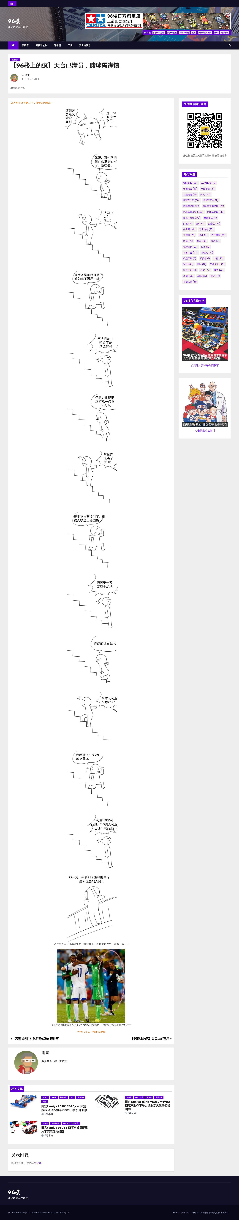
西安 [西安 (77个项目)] (205, 270)
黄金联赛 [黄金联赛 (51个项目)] (190, 281)
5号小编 (47, 1114)
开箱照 (57, 45)
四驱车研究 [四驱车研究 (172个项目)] (191, 217)
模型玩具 (15, 60)
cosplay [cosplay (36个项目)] (190, 182)
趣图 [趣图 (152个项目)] (188, 275)
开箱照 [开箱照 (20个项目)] (189, 235)
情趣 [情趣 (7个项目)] (203, 235)
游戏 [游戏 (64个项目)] (188, 264)
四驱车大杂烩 (158, 32)
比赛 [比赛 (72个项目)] (218, 258)
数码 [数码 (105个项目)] (202, 241)
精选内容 (80, 1097)
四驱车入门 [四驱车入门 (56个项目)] (191, 200)
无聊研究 (224, 32)
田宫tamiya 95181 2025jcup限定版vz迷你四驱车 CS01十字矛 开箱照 (64, 1108)
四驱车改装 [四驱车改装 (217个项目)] (215, 212)
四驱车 (25, 45)
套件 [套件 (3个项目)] (200, 223)
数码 (216, 32)
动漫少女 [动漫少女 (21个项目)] (208, 188)
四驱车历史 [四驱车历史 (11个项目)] (210, 200)
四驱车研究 (184, 32)
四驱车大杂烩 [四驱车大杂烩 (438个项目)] (193, 212)
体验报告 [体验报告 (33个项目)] (190, 188)
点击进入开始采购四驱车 (205, 365)
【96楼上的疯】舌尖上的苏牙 (151, 1038)
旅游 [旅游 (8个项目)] (215, 241)
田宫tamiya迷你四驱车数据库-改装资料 (210, 1212)
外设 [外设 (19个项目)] (188, 223)
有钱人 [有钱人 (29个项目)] (207, 252)
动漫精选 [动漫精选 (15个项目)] (190, 194)
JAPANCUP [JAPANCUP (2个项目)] (208, 182)
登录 (38, 1163)
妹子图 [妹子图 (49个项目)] (189, 229)
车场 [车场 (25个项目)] (202, 275)
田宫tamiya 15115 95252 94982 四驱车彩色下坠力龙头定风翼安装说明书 (147, 1105)
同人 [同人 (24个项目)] (205, 194)
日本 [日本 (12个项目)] (205, 246)
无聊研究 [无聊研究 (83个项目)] (190, 246)
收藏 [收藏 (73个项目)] (188, 241)
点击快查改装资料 (205, 430)
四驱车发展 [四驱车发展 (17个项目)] (191, 206)
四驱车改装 (172, 32)
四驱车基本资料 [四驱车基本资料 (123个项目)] (213, 206)
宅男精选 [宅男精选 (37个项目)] (206, 229)
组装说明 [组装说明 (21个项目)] (190, 270)
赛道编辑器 (85, 45)
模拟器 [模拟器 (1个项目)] (205, 258)
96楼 (14, 21)
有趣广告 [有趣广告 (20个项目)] (190, 252)
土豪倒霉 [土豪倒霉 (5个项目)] (210, 217)
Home (176, 1212)
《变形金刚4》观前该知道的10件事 (35, 1038)
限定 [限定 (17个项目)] (215, 275)
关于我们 (185, 1212)
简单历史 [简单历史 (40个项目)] (217, 264)
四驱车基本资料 (205, 32)
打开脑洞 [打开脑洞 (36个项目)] (218, 235)
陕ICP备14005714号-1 (18, 1212)
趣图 (194, 32)
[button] (230, 45)
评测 (44, 1102)
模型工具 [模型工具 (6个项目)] (189, 258)
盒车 (71, 1097)
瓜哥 (27, 75)
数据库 (149, 1097)
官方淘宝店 (65, 1212)
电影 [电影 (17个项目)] (201, 264)
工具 (70, 45)
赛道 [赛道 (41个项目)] (218, 270)
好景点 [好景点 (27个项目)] (214, 223)
